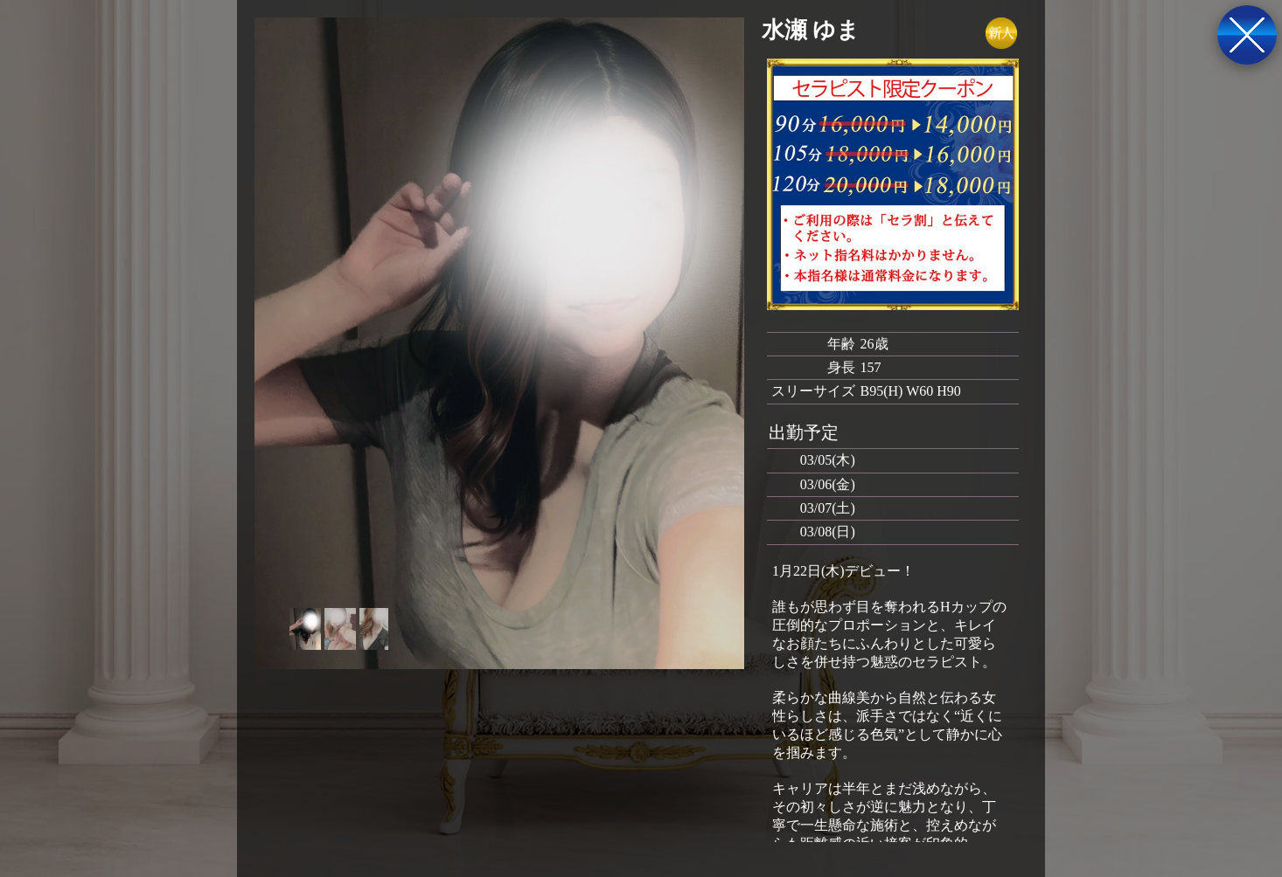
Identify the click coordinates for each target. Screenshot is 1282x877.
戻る (1247, 35)
